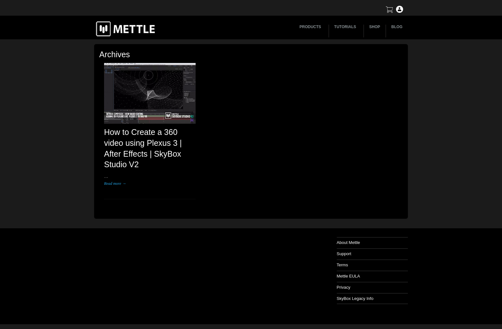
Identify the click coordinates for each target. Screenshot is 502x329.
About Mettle (348, 242)
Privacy (344, 287)
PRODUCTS (311, 27)
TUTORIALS (346, 27)
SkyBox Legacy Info (355, 298)
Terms (342, 264)
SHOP (374, 27)
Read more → (115, 183)
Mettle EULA (348, 276)
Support (344, 253)
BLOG (396, 27)
